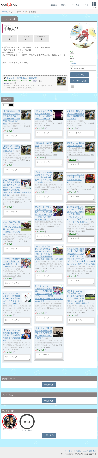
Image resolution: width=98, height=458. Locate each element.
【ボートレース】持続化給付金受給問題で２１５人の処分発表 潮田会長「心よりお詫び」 (43, 333)
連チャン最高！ (27, 430)
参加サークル (41, 38)
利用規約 (77, 451)
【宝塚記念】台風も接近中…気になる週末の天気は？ (11, 148)
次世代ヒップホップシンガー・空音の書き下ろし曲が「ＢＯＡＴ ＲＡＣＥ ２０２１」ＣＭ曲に (11, 298)
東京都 (73, 63)
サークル (68, 451)
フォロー (9, 38)
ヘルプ (85, 451)
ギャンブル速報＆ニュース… (80, 154)
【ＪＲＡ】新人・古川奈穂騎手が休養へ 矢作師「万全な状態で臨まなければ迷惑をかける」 (12, 335)
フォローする (79, 75)
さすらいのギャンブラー (10, 429)
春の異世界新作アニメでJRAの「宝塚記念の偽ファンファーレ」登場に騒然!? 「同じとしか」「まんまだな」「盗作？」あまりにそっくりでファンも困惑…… (81, 214)
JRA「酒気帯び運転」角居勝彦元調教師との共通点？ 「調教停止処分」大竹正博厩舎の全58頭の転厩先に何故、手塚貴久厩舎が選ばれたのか (17, 187)
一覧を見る (49, 384)
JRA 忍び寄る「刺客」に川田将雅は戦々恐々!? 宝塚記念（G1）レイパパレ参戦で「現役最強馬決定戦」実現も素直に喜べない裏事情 (49, 254)
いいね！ (9, 131)
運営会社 (92, 451)
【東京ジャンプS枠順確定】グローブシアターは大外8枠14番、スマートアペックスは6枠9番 (44, 177)
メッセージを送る (79, 81)
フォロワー (25, 38)
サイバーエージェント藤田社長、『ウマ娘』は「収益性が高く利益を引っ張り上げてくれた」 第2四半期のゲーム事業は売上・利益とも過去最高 (49, 293)
